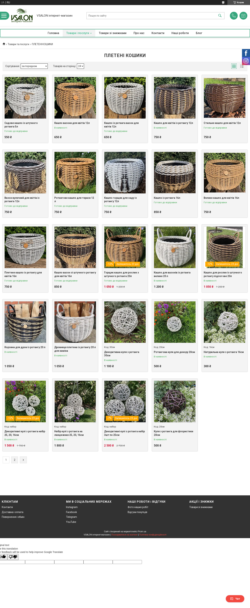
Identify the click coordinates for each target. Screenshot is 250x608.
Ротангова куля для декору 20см (174, 352)
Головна (53, 33)
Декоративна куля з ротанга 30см (121, 354)
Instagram (72, 507)
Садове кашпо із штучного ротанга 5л (21, 125)
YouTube (71, 521)
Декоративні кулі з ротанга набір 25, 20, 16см (24, 433)
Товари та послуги (18, 44)
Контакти (158, 33)
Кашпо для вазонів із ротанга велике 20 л (172, 274)
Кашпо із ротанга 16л (167, 197)
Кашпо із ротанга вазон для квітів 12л (121, 125)
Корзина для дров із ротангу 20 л (24, 347)
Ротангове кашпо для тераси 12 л (74, 199)
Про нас (139, 33)
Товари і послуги (77, 33)
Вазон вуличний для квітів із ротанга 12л (22, 199)
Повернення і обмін (13, 516)
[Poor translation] (13, 557)
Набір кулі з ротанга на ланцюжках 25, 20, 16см (69, 433)
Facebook (71, 512)
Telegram (71, 516)
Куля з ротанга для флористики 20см (173, 433)
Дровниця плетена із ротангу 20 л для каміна (75, 349)
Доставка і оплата (12, 512)
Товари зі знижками (112, 33)
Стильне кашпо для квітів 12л (222, 123)
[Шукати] (220, 15)
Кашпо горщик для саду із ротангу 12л (120, 199)
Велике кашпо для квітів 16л (221, 197)
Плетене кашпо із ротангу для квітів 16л (23, 274)
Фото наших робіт (138, 507)
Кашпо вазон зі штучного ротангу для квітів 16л (75, 274)
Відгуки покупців (137, 512)
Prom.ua (142, 531)
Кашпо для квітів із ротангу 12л (173, 123)
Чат (235, 598)
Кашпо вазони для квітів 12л (72, 123)
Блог (199, 33)
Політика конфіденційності (152, 534)
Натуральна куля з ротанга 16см (224, 352)
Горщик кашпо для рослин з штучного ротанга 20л (121, 274)
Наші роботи (180, 33)
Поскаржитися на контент (124, 534)
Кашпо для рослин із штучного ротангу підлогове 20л (223, 274)
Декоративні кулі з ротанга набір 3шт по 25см (124, 433)
